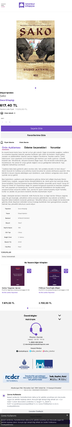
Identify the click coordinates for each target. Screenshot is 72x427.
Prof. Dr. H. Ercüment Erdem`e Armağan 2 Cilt (54, 290)
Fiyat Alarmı (7, 142)
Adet (2, 118)
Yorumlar (55, 147)
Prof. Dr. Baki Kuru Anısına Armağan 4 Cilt (15, 290)
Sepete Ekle (36, 128)
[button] (35, 88)
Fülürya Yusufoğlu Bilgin (49, 288)
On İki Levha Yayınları (10, 292)
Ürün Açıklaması (11, 147)
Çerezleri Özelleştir (36, 411)
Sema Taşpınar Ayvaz (11, 288)
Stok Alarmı (22, 142)
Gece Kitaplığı (7, 100)
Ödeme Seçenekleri (35, 147)
